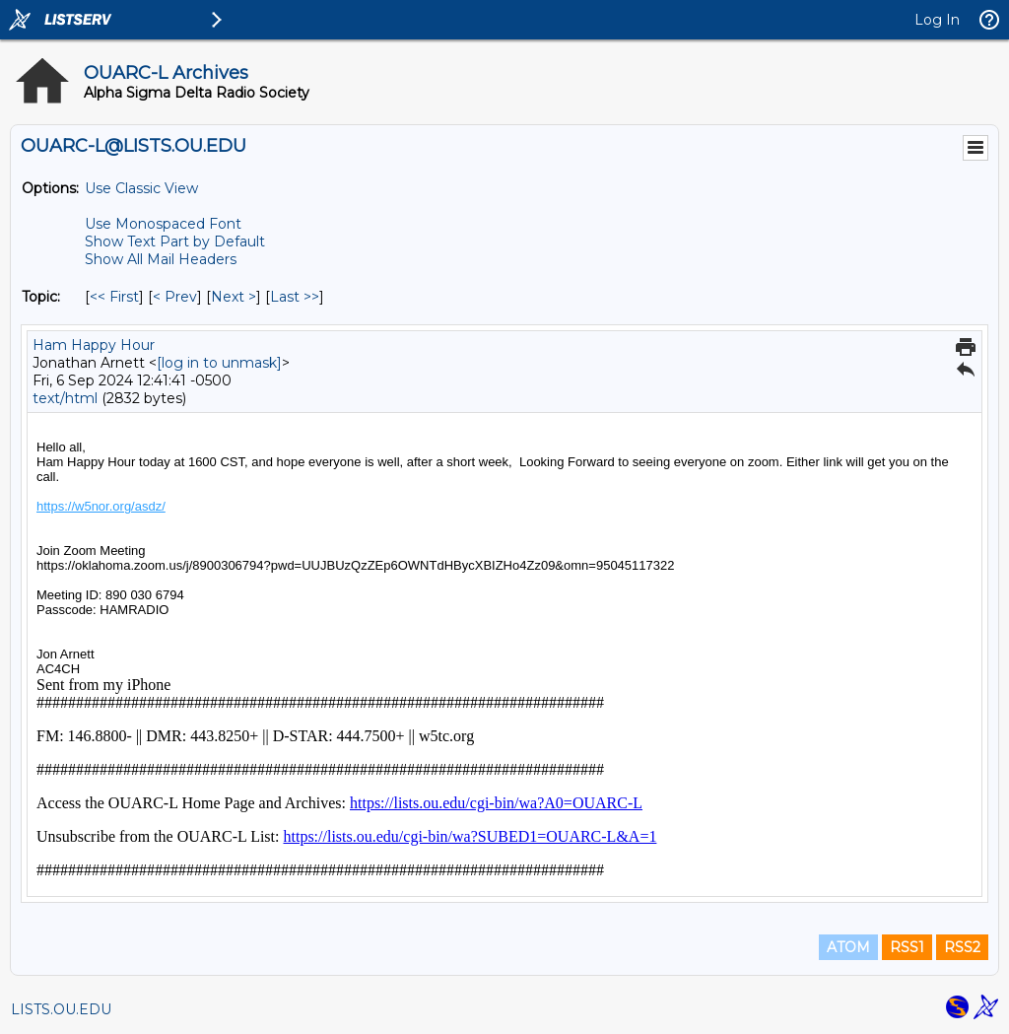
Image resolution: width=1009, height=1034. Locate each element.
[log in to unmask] (219, 363)
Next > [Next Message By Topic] (233, 297)
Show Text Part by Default (175, 241)
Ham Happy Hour (94, 345)
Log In (937, 20)
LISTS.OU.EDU (61, 1009)
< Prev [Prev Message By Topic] (175, 297)
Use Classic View (141, 188)
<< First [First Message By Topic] (114, 297)
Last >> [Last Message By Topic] (294, 297)
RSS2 (962, 947)
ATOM (848, 947)
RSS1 (907, 947)
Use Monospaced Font (163, 224)
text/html (65, 398)
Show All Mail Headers (160, 259)
